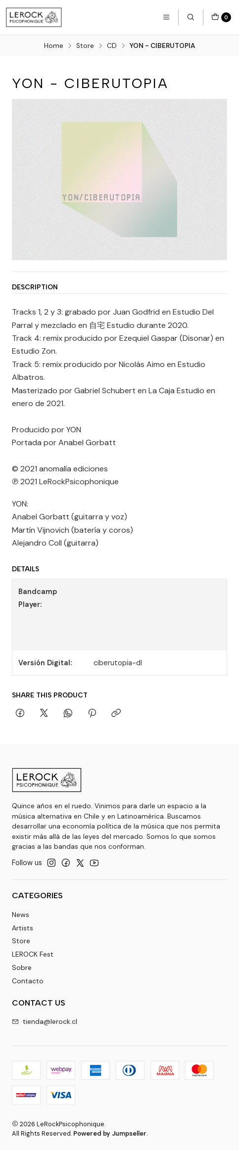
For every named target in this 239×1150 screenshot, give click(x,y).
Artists (22, 927)
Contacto (28, 980)
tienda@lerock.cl (44, 1021)
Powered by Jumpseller (109, 1133)
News (20, 914)
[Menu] (166, 17)
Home (53, 46)
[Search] (190, 17)
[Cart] (221, 17)
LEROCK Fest (32, 954)
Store (85, 46)
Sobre (22, 967)
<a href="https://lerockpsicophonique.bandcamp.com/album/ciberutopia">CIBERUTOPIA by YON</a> (157, 614)
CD (112, 46)
